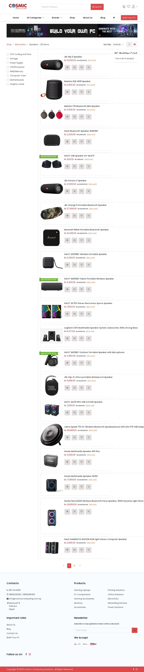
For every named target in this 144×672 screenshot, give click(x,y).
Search (97, 6)
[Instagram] (29, 654)
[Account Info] (134, 6)
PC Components (82, 594)
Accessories (80, 607)
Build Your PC (13, 637)
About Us (11, 624)
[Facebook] (25, 654)
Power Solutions (115, 607)
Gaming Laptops (82, 590)
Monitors (78, 603)
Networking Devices (117, 603)
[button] (114, 17)
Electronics (20, 44)
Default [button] (117, 44)
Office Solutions (116, 594)
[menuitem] (16, 17)
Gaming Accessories (84, 598)
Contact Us (12, 633)
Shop (9, 44)
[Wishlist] (128, 7)
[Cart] (123, 7)
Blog (9, 629)
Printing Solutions (116, 590)
